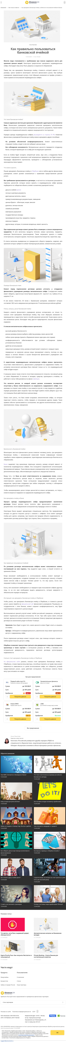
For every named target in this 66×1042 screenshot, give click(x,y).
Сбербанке (35, 171)
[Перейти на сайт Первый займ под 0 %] (20, 696)
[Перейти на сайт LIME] (50, 719)
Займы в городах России (8, 985)
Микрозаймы (4, 977)
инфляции (35, 379)
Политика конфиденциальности (21, 1011)
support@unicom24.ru (7, 1041)
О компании (20, 977)
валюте (18, 190)
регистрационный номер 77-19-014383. (10, 1028)
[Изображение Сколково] (61, 1019)
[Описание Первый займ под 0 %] (7, 696)
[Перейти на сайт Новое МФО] (20, 719)
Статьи (19, 981)
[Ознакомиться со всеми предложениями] (33, 728)
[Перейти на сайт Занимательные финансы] (50, 696)
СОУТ (33, 1011)
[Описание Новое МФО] (7, 719)
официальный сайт (27, 604)
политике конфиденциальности (26, 1035)
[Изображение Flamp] (52, 1019)
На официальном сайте (12, 662)
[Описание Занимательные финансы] (37, 696)
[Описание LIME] (37, 719)
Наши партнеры (21, 985)
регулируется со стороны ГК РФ (44, 135)
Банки (6, 464)
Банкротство (4, 981)
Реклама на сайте (6, 1011)
